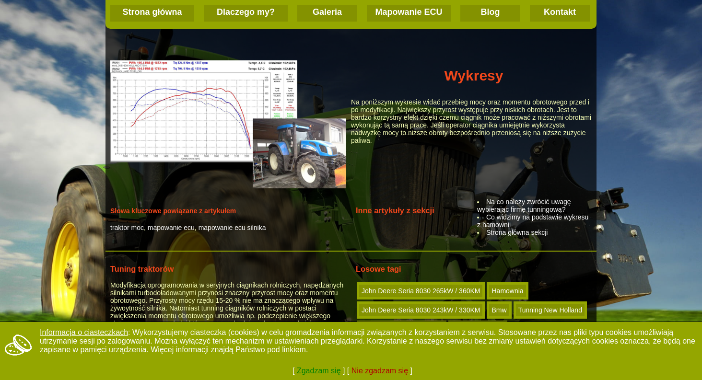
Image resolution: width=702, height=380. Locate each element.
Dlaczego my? (246, 12)
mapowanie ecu (171, 227)
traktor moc (127, 227)
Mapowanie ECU (408, 12)
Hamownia (507, 291)
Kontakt (560, 12)
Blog (490, 12)
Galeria (327, 12)
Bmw (498, 310)
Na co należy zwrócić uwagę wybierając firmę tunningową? (524, 205)
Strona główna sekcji (517, 232)
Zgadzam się (319, 371)
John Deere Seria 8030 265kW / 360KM (421, 291)
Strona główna (152, 12)
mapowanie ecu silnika (232, 227)
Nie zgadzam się (379, 371)
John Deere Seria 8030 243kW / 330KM (421, 310)
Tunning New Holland (550, 310)
